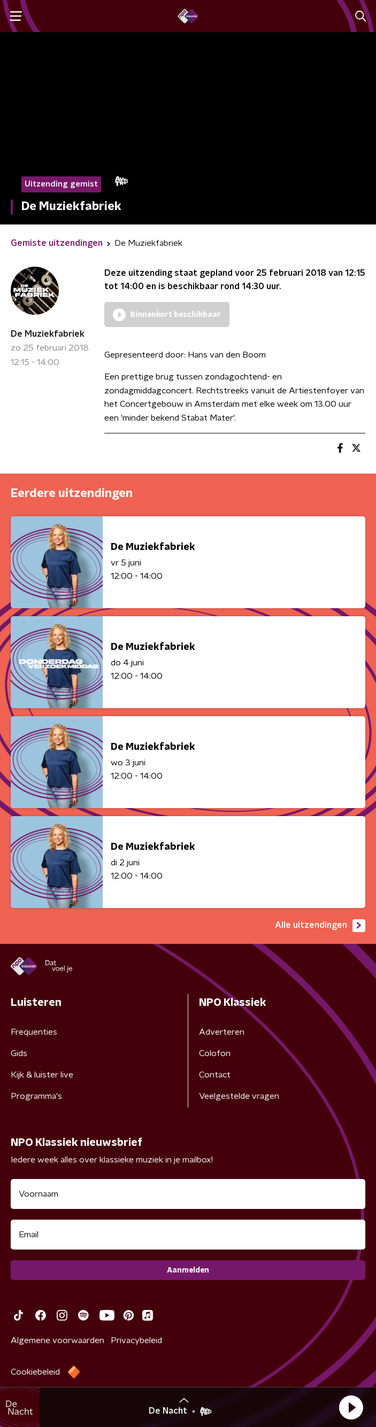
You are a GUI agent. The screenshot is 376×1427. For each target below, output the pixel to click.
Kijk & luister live (42, 1075)
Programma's (36, 1096)
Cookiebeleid (35, 1372)
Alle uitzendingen (320, 925)
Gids (19, 1053)
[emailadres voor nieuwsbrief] (188, 1235)
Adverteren (221, 1032)
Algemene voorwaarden (57, 1340)
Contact (215, 1075)
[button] (351, 1407)
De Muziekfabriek (48, 334)
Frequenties (34, 1032)
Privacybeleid (136, 1340)
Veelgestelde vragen (239, 1096)
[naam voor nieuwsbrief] (188, 1194)
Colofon (215, 1053)
